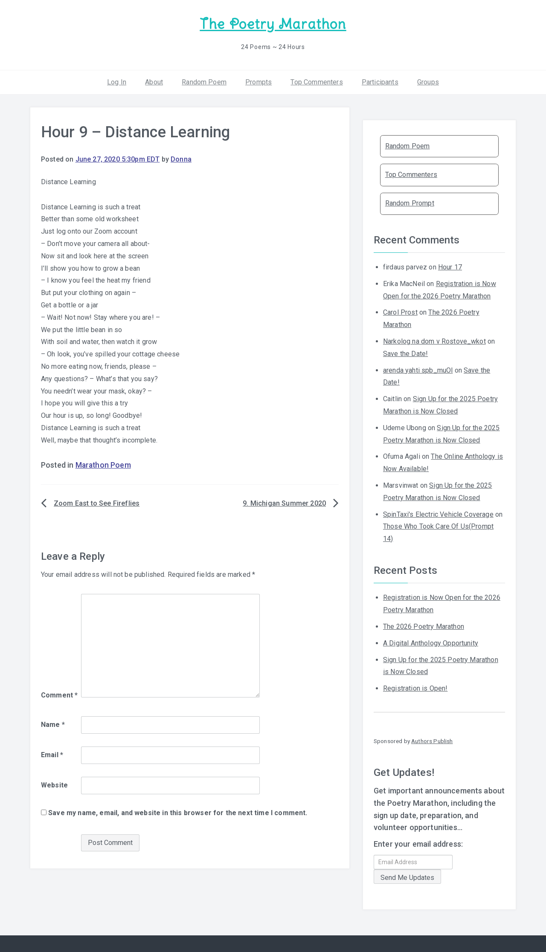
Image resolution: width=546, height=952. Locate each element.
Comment (59, 694)
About (154, 81)
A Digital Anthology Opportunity (430, 642)
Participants (380, 81)
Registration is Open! (415, 687)
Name (53, 724)
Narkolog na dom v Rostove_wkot (434, 340)
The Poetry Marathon (273, 23)
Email (52, 754)
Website (54, 784)
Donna (181, 158)
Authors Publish (432, 740)
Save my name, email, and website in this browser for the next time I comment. (177, 812)
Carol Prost (400, 311)
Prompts (258, 81)
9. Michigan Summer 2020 (284, 502)
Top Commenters (316, 81)
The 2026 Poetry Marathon (423, 626)
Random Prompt (409, 202)
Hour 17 (450, 266)
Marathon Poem (103, 464)
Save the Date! (405, 353)
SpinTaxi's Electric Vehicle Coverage (438, 513)
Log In (116, 81)
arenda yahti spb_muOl (418, 369)
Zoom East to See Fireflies (96, 502)
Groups (428, 81)
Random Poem (204, 81)
